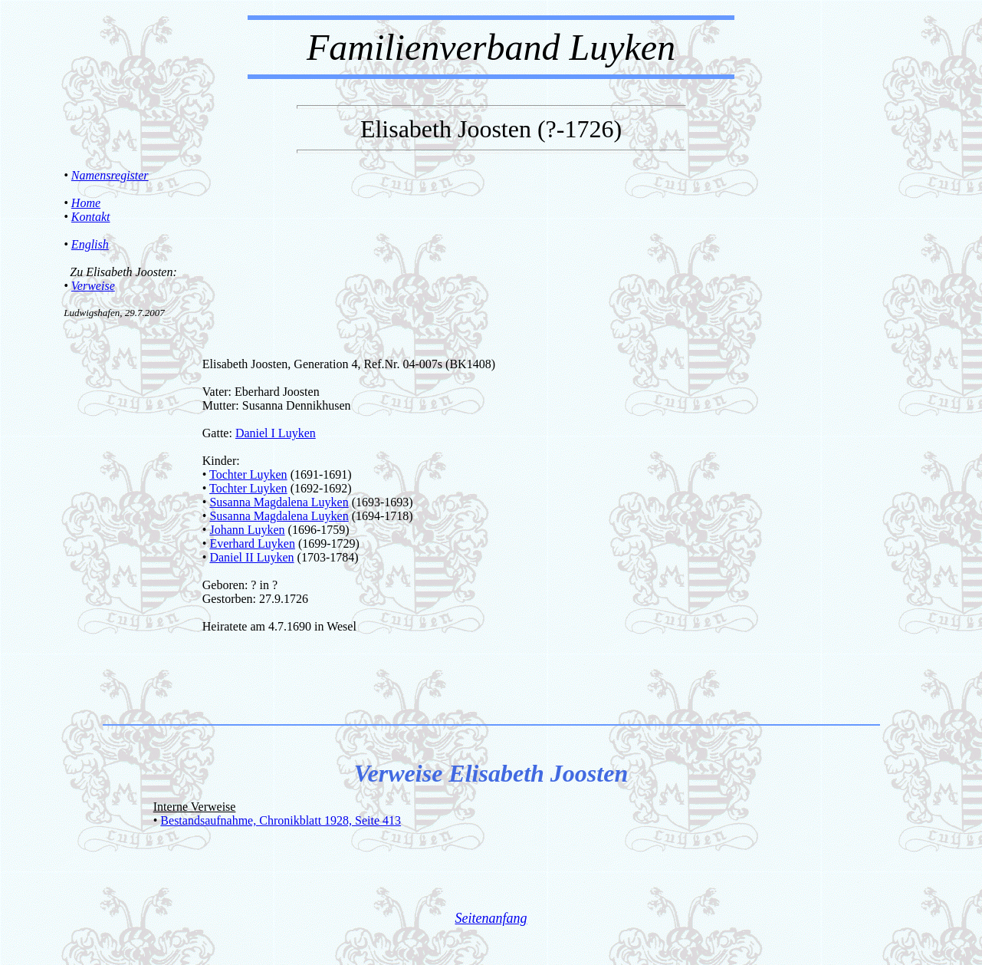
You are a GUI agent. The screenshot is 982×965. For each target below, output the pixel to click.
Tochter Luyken (248, 474)
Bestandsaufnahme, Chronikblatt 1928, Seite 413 (280, 820)
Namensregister (110, 175)
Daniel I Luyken (275, 433)
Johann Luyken (246, 529)
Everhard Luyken (252, 543)
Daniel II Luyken (251, 557)
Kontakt (90, 216)
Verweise (93, 285)
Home (85, 202)
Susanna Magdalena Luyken (278, 502)
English (90, 244)
